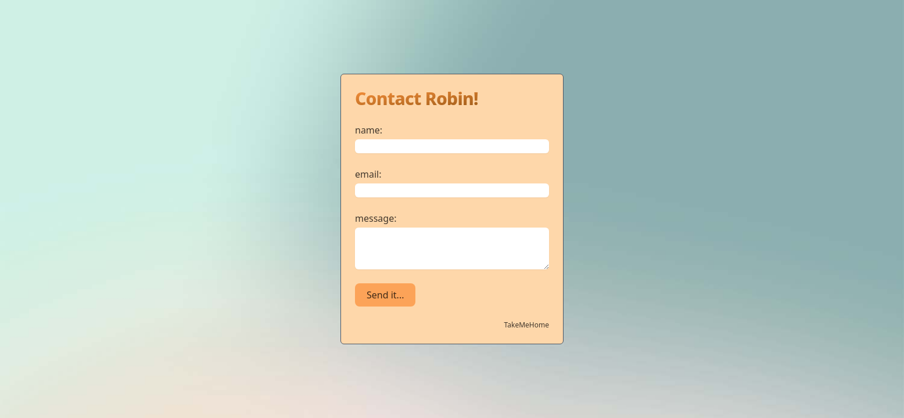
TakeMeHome (526, 325)
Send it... (385, 295)
